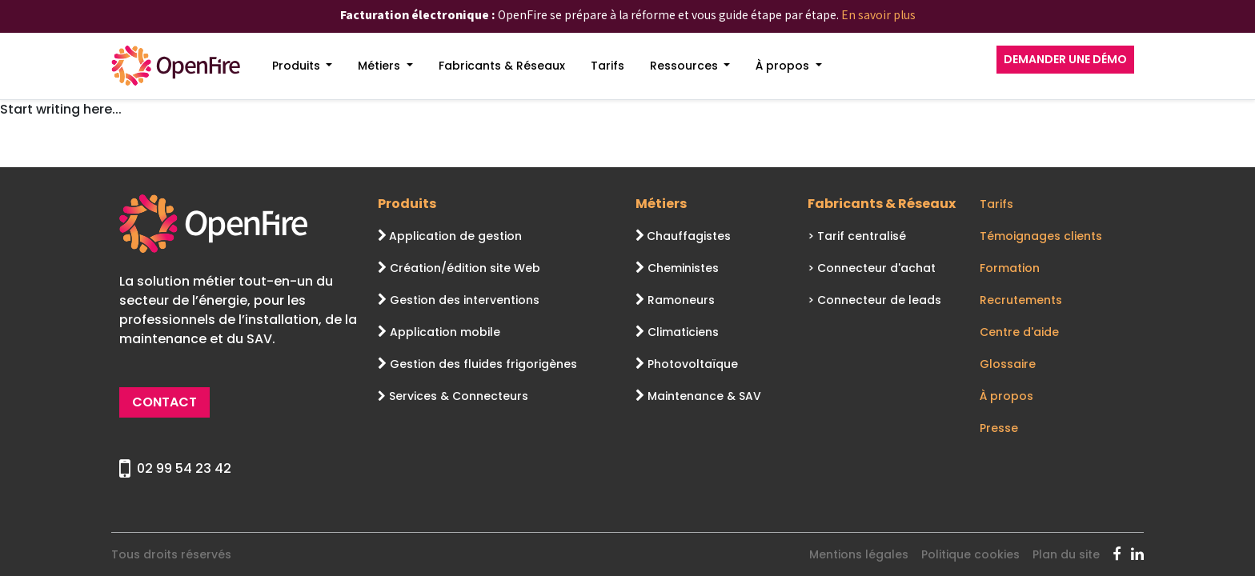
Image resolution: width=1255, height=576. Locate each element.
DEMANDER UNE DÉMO (1065, 59)
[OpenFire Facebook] (1122, 554)
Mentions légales (858, 554)
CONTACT (164, 402)
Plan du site (1066, 554)
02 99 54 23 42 (175, 469)
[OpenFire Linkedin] (1137, 554)
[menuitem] (302, 66)
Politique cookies (970, 554)
